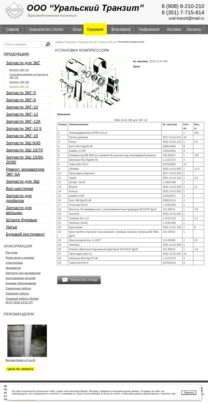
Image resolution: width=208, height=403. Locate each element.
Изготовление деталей (20, 278)
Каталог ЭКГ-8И (19, 82)
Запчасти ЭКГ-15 (22, 135)
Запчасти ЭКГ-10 (22, 107)
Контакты (194, 29)
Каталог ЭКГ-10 (19, 86)
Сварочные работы (18, 288)
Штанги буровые (21, 220)
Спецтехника (14, 262)
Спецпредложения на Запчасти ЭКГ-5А (28, 76)
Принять (189, 392)
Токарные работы (17, 293)
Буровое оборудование (21, 283)
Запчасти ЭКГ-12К (23, 121)
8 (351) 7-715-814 (183, 12)
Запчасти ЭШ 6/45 (23, 143)
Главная (12, 29)
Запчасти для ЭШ (23, 181)
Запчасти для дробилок (19, 198)
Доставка (174, 29)
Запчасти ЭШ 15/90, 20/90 (25, 159)
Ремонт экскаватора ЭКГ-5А (25, 171)
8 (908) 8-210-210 (183, 6)
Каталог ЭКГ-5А (19, 69)
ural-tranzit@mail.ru (186, 18)
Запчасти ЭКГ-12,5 (24, 128)
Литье (76, 29)
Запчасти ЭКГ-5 (21, 92)
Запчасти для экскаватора (23, 273)
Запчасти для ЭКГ (23, 63)
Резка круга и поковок (20, 257)
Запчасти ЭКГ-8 (21, 100)
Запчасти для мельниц (19, 210)
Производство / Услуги (46, 29)
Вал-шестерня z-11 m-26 (20, 360)
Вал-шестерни (19, 188)
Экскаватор (13, 268)
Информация (149, 29)
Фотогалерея (121, 29)
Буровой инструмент (25, 234)
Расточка (12, 252)
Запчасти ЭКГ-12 (22, 114)
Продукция (95, 29)
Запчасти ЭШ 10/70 (24, 150)
